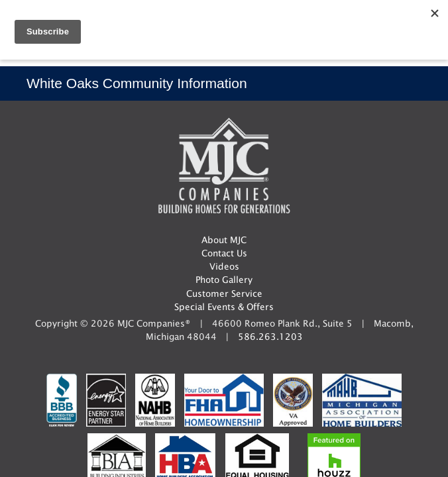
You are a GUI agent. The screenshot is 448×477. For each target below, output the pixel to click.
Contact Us (224, 253)
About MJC (224, 240)
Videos (224, 266)
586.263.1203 (270, 336)
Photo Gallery (224, 279)
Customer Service (224, 293)
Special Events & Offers (224, 306)
